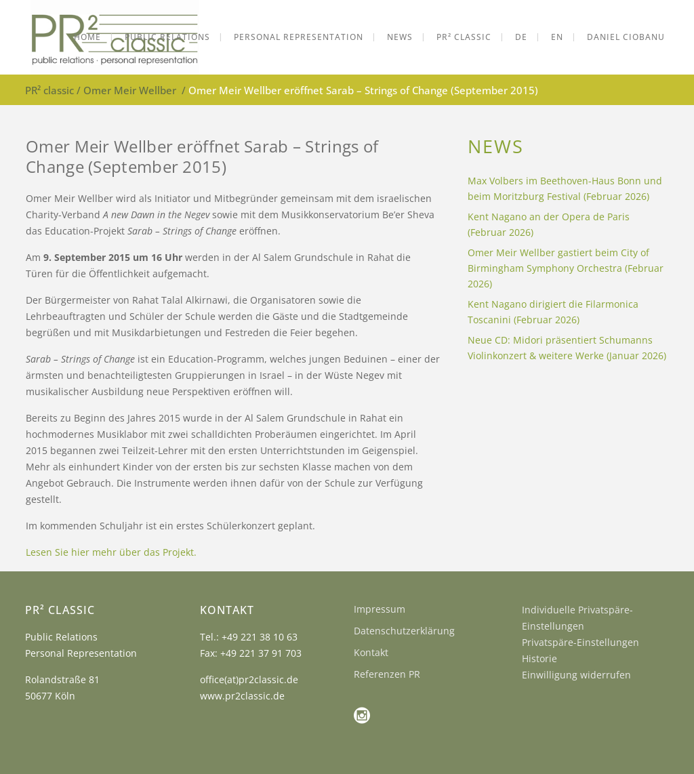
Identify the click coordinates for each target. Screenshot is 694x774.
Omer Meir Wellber (129, 90)
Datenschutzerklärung (404, 630)
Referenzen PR (387, 674)
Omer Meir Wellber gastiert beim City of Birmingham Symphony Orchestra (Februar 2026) (566, 268)
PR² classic (49, 90)
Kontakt (371, 652)
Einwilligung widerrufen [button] (576, 674)
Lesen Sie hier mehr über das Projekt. (111, 552)
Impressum (379, 609)
